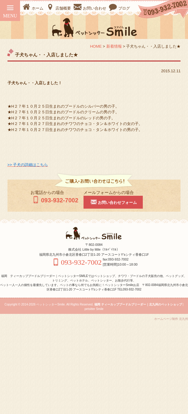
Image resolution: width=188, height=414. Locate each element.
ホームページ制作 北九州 (171, 318)
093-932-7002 (54, 200)
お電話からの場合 (47, 192)
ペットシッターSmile (50, 304)
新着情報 (114, 46)
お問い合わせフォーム (113, 202)
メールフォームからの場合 (109, 192)
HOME (96, 46)
